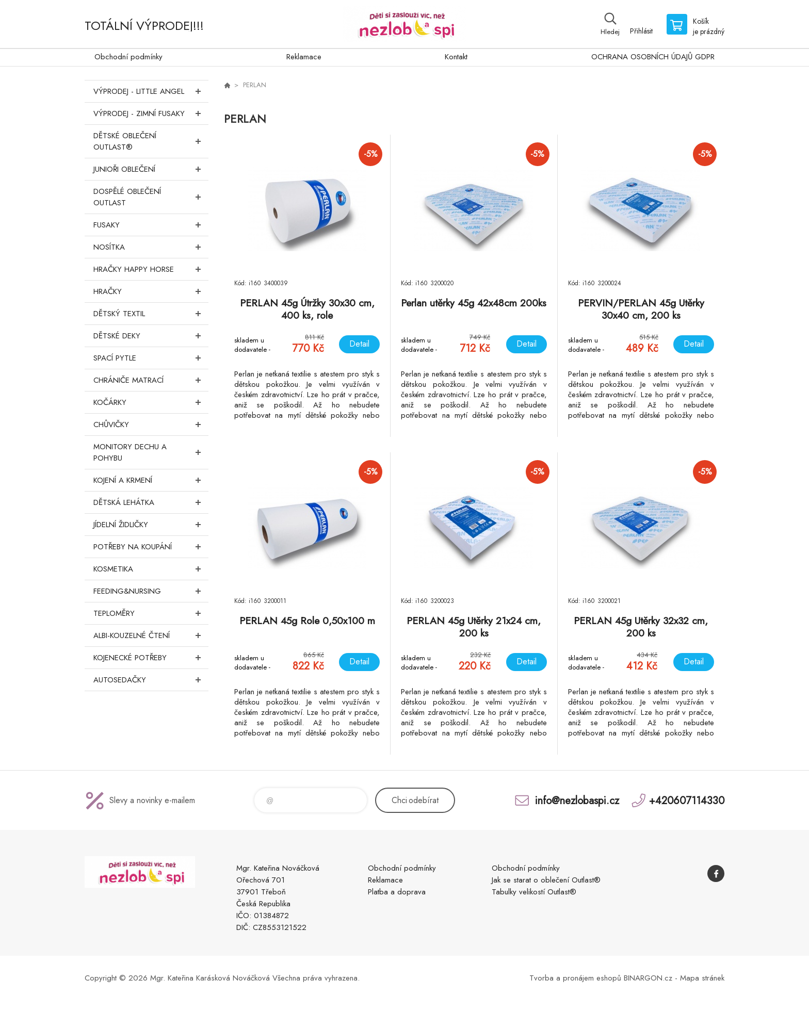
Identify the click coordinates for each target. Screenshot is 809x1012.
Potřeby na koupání (150, 547)
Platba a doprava (397, 891)
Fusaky (150, 225)
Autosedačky (150, 680)
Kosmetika (150, 569)
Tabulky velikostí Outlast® (534, 891)
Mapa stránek (702, 978)
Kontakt (456, 56)
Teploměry (150, 613)
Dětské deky (150, 336)
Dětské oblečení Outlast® (150, 141)
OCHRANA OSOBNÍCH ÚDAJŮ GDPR (653, 56)
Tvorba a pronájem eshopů (575, 978)
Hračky (150, 291)
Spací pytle (150, 358)
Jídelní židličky (150, 524)
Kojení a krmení (150, 480)
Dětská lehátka (150, 502)
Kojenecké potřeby (150, 657)
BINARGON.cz (648, 978)
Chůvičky (150, 424)
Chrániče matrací (150, 380)
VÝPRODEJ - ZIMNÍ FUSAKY (150, 113)
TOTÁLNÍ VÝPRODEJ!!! (144, 26)
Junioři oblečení (150, 169)
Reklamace (303, 56)
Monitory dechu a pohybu (150, 452)
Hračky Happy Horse (150, 269)
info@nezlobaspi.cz (577, 800)
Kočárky (150, 402)
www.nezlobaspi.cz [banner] (404, 24)
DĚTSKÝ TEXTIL (150, 313)
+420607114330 (686, 800)
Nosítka (150, 247)
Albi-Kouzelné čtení (150, 635)
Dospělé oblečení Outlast (150, 197)
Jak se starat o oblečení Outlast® (546, 880)
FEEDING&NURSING (150, 591)
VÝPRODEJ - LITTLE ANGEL (150, 91)
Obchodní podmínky (128, 56)
